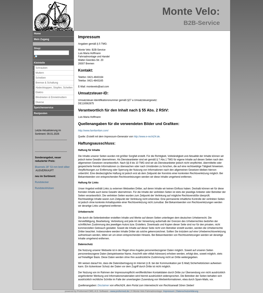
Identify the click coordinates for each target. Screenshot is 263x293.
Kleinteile (39, 62)
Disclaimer (103, 285)
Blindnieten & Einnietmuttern (51, 97)
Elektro (39, 92)
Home (37, 33)
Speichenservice (43, 107)
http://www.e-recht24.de (147, 136)
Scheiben (41, 77)
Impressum (168, 291)
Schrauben (41, 67)
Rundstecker (42, 182)
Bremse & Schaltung (47, 82)
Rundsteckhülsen (44, 188)
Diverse (40, 102)
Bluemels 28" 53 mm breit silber (52, 167)
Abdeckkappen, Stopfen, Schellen (54, 87)
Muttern (40, 72)
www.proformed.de (119, 291)
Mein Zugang (41, 39)
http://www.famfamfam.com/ (93, 130)
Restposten (40, 113)
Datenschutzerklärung (187, 291)
